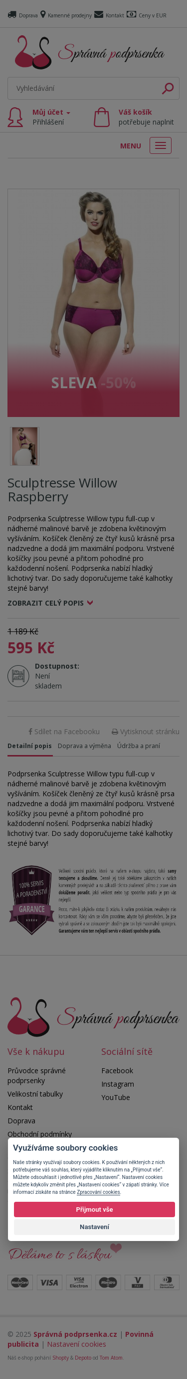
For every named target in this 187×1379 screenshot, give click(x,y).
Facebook (117, 1070)
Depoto (83, 1357)
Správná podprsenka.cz (75, 1334)
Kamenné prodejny (66, 15)
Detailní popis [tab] (29, 746)
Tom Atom (111, 1357)
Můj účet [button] (51, 117)
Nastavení (94, 1227)
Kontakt (109, 15)
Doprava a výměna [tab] (84, 746)
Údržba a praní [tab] (138, 746)
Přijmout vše (94, 1209)
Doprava (22, 15)
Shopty (60, 1357)
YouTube (115, 1097)
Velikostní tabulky (35, 1094)
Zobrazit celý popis (45, 603)
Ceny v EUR (147, 15)
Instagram (117, 1084)
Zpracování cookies (98, 1192)
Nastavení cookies (76, 1344)
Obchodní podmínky (39, 1134)
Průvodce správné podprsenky (36, 1075)
